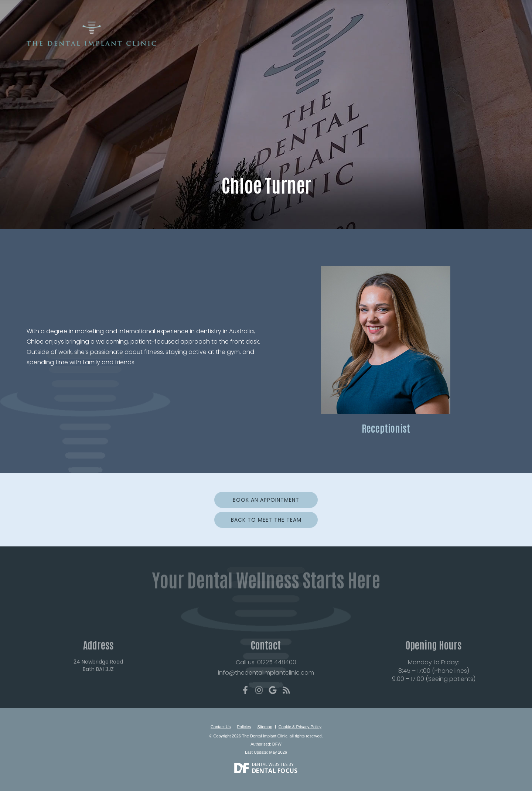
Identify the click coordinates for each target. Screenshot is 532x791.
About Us (224, 43)
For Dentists (441, 43)
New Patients (264, 43)
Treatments (306, 43)
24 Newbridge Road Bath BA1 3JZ (98, 679)
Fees (410, 43)
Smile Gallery (349, 43)
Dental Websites (269, 764)
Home (196, 43)
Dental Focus (275, 771)
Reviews (386, 43)
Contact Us (484, 43)
